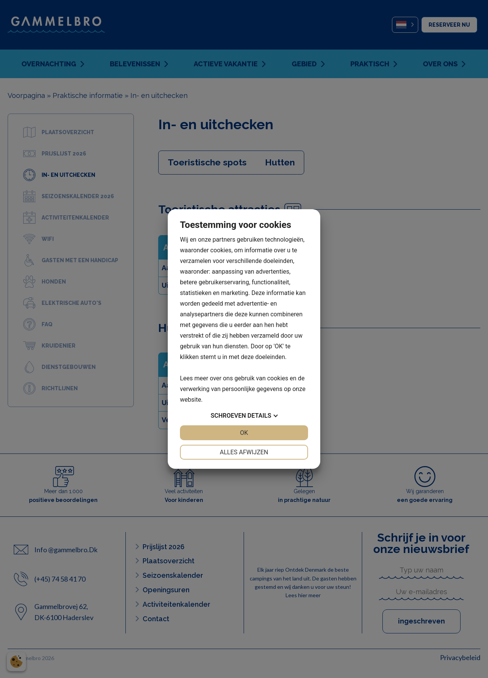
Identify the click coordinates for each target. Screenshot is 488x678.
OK (244, 432)
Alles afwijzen (244, 452)
